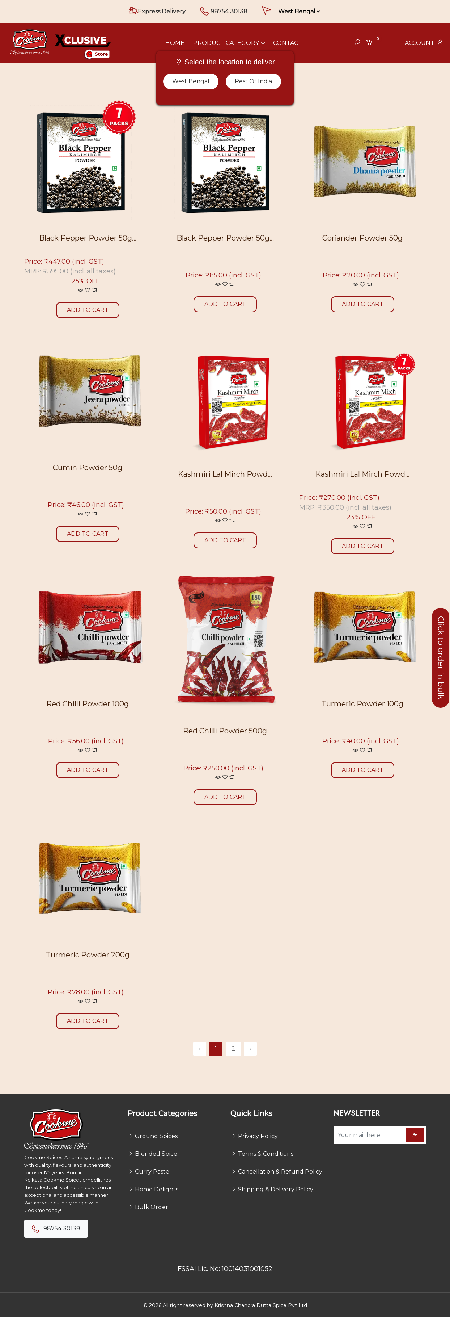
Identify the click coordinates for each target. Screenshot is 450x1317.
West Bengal (190, 81)
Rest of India (253, 81)
